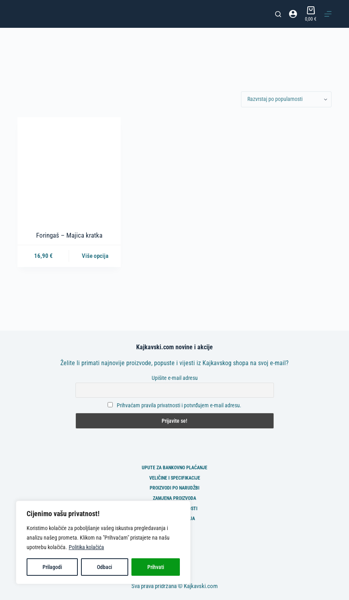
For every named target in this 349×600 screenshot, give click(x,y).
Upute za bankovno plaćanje (174, 467)
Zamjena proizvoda (174, 498)
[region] (103, 542)
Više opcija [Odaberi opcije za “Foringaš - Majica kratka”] (95, 255)
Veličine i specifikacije (174, 478)
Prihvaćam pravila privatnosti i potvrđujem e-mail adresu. (179, 405)
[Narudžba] (286, 99)
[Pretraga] (278, 14)
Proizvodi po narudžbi (174, 488)
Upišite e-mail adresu (175, 378)
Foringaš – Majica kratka (69, 235)
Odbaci (104, 567)
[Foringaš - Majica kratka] (69, 169)
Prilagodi (52, 567)
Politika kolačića (86, 547)
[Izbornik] (328, 13)
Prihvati (155, 567)
